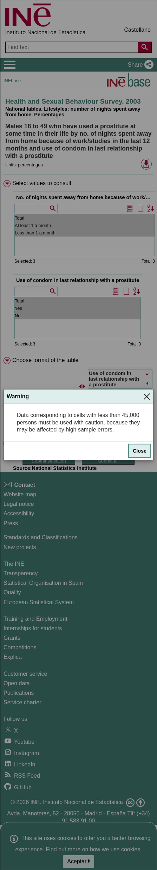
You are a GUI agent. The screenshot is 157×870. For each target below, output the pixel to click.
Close (139, 451)
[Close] (146, 396)
